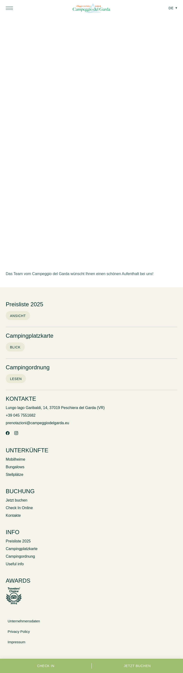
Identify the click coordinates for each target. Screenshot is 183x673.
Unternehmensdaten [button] (24, 621)
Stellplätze (14, 475)
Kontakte (13, 515)
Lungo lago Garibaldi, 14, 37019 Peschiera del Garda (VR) (55, 408)
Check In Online (19, 508)
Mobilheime (15, 459)
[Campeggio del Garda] (91, 8)
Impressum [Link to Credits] (16, 642)
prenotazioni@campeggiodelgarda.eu (37, 423)
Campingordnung (20, 556)
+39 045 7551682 (21, 415)
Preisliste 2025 (18, 541)
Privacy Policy (19, 631)
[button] (9, 8)
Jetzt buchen (137, 666)
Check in (46, 666)
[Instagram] (16, 433)
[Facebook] (8, 433)
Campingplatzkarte (21, 549)
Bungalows (15, 467)
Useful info (15, 564)
